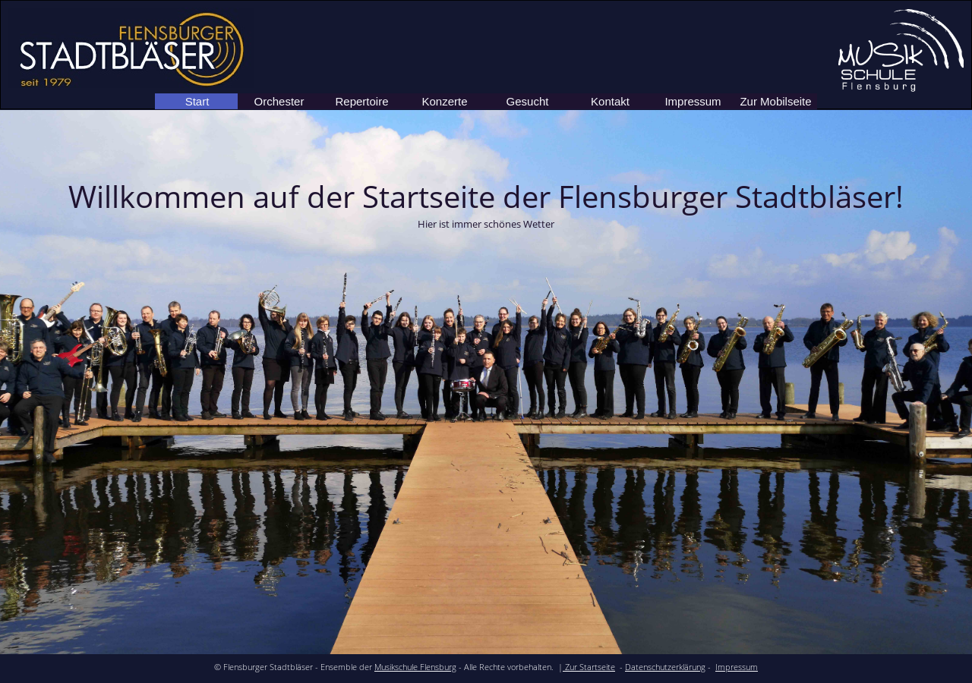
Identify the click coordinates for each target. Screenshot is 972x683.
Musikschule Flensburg (415, 667)
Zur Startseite (589, 667)
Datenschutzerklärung (665, 667)
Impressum (736, 667)
